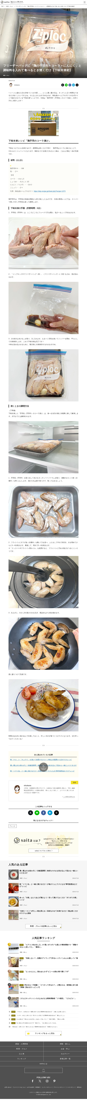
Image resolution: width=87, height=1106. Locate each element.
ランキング (21, 1053)
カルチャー (65, 1048)
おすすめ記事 (30, 1081)
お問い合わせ (7, 1081)
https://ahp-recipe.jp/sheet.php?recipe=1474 (50, 191)
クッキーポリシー (70, 1081)
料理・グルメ (10, 6)
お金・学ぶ (65, 1043)
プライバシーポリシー (59, 1081)
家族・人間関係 (21, 1038)
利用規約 (37, 1081)
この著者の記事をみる (69, 791)
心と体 (21, 1048)
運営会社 (79, 1081)
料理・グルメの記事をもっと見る (43, 920)
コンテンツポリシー (47, 1081)
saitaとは (43, 1058)
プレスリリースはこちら (19, 1081)
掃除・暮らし (65, 1038)
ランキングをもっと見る (45, 1028)
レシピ (13, 820)
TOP (2, 6)
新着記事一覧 (65, 1053)
